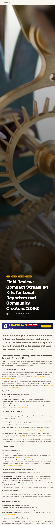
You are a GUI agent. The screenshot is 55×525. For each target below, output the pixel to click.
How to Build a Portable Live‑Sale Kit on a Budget (29, 437)
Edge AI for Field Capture (23, 408)
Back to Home (7, 2)
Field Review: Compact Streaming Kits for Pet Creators (29, 431)
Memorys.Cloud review (16, 465)
